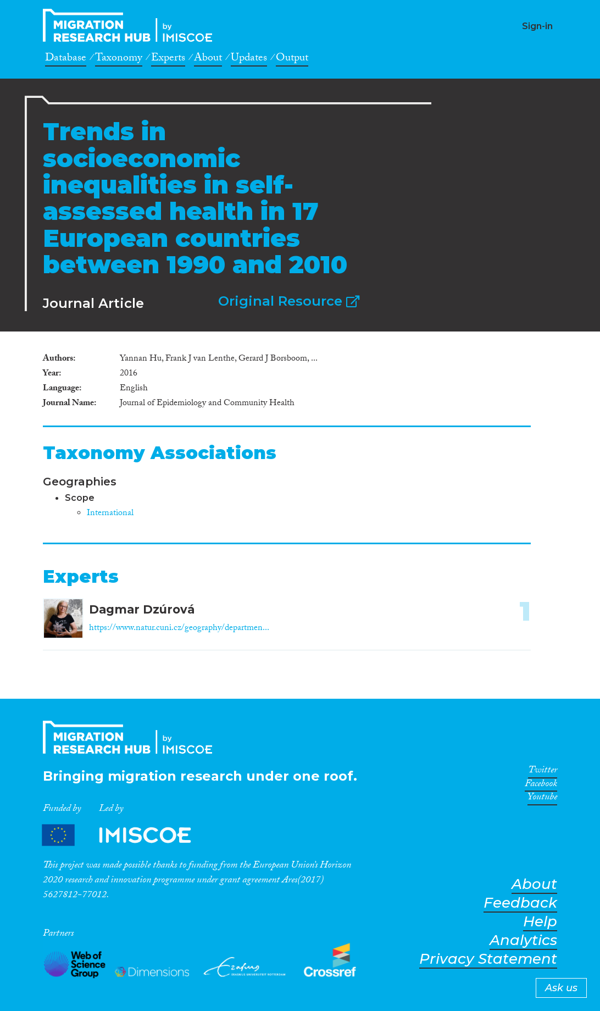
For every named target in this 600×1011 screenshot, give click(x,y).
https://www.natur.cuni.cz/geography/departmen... (179, 628)
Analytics (523, 940)
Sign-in (537, 26)
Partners (125, 834)
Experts (168, 59)
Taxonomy (118, 59)
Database (65, 59)
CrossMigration (131, 25)
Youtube (542, 798)
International (110, 513)
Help (540, 921)
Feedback (520, 902)
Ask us (561, 988)
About (208, 59)
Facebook (541, 785)
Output (292, 59)
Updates (249, 59)
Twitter (542, 771)
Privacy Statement (488, 959)
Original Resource (288, 301)
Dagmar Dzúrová (142, 609)
